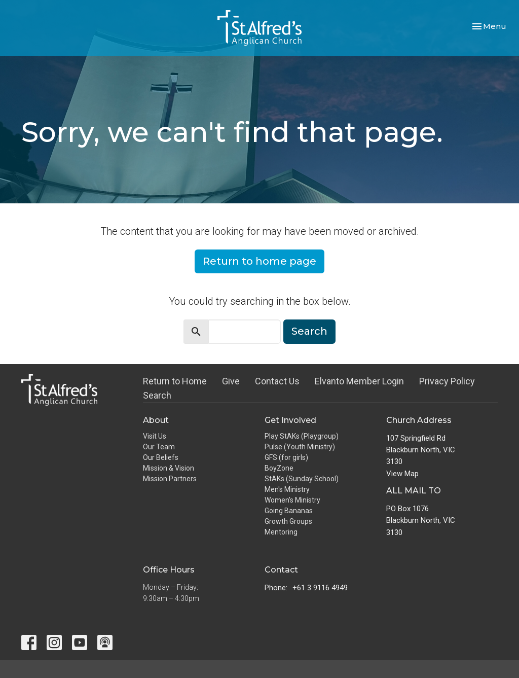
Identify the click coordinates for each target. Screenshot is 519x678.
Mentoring (281, 532)
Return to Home (175, 381)
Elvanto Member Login (359, 381)
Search (309, 331)
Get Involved (290, 420)
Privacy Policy (447, 381)
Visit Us (154, 436)
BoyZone (279, 468)
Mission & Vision (168, 468)
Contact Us (277, 381)
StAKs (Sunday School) (302, 479)
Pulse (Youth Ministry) (300, 447)
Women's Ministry (292, 500)
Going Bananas (289, 511)
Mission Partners (170, 479)
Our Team (159, 447)
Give (231, 381)
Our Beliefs (160, 457)
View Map (402, 473)
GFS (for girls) (286, 457)
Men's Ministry (287, 489)
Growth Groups (288, 521)
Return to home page (259, 261)
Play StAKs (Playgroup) (302, 436)
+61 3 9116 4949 (320, 587)
